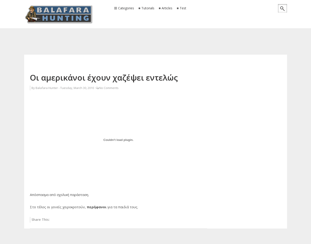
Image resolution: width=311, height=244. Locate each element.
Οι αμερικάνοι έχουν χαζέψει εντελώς (104, 77)
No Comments (109, 88)
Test (183, 8)
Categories (126, 8)
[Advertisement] (155, 35)
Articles (167, 8)
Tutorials (147, 8)
